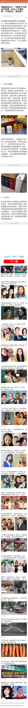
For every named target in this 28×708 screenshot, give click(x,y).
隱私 (14, 705)
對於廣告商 (20, 705)
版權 (17, 705)
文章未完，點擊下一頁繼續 (14, 257)
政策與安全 (7, 705)
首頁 (3, 1)
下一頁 (14, 261)
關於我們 (3, 705)
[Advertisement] (14, 240)
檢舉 (10, 16)
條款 (12, 705)
